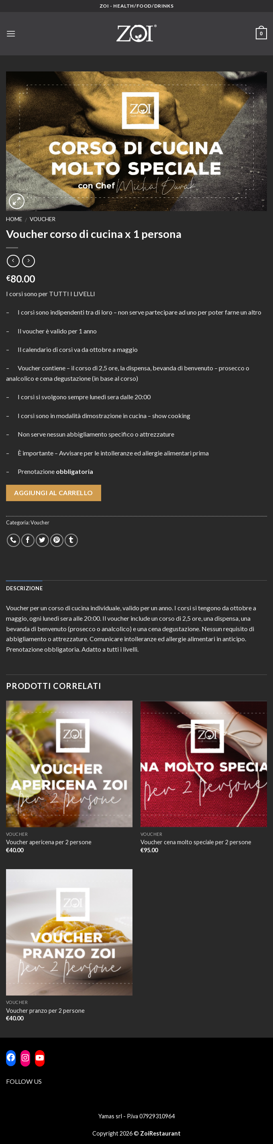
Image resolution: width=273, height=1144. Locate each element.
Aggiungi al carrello (53, 492)
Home (14, 219)
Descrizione (24, 588)
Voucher (42, 219)
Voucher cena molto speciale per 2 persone (196, 842)
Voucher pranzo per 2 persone (45, 1010)
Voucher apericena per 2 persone (49, 842)
